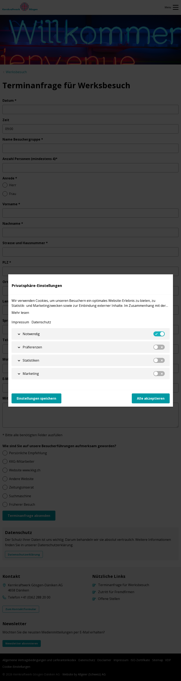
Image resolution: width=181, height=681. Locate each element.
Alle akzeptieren (151, 398)
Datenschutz (41, 322)
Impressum (20, 322)
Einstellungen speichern (36, 398)
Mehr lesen (20, 312)
